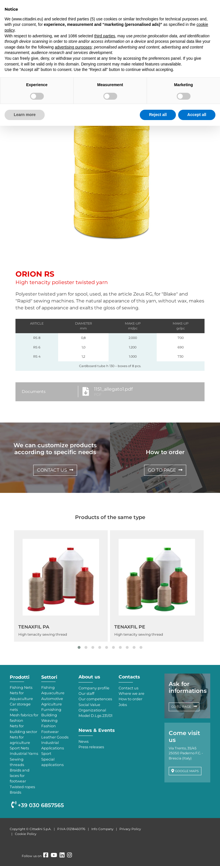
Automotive (52, 699)
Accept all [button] (196, 114)
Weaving (49, 720)
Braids (15, 792)
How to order (130, 699)
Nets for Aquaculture (21, 696)
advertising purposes (73, 47)
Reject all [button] (157, 114)
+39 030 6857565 (37, 805)
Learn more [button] (25, 114)
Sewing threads (17, 762)
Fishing (48, 687)
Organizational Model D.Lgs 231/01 (95, 713)
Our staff (86, 693)
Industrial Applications (52, 745)
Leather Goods (54, 737)
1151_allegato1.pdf (113, 389)
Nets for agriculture (20, 740)
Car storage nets (20, 707)
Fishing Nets (21, 687)
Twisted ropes (22, 787)
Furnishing (51, 709)
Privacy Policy (130, 829)
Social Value (89, 705)
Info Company (102, 829)
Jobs (123, 705)
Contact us (128, 688)
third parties (104, 36)
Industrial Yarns (24, 753)
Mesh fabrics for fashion (24, 718)
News (83, 741)
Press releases (91, 747)
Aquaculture (52, 693)
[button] (79, 647)
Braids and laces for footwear (20, 775)
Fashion (48, 726)
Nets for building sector (23, 729)
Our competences (95, 699)
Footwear (50, 732)
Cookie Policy (25, 834)
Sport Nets (19, 748)
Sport (46, 753)
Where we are (131, 693)
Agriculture (51, 704)
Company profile (93, 688)
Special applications (52, 762)
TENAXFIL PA (33, 627)
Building (49, 715)
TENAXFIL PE (129, 627)
